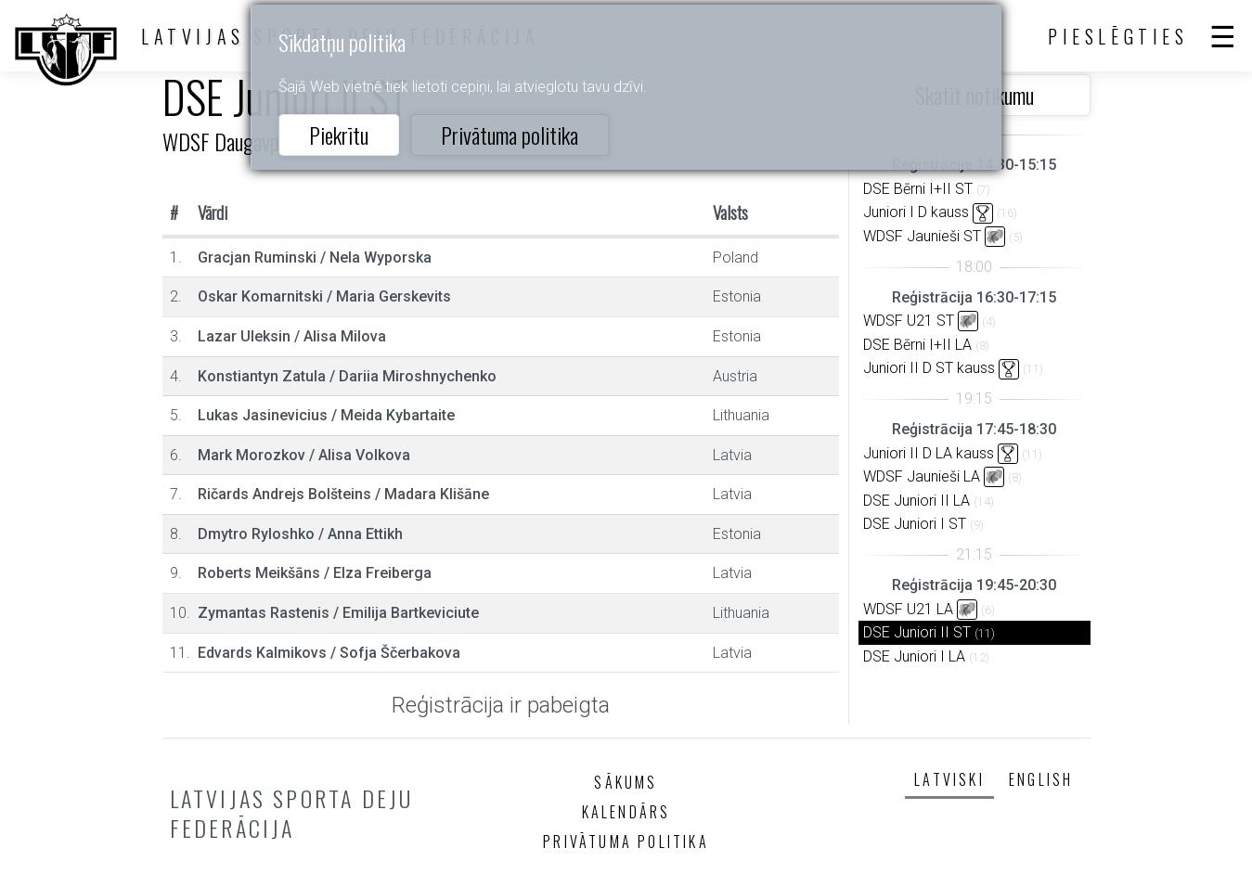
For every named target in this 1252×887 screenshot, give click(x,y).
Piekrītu (338, 134)
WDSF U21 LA (908, 609)
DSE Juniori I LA (914, 656)
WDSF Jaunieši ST (922, 236)
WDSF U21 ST (908, 320)
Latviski (949, 779)
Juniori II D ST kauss (929, 368)
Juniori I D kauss (916, 212)
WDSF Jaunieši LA (921, 476)
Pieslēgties (1118, 36)
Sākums (625, 782)
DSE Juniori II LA (916, 500)
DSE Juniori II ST (917, 632)
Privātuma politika (509, 134)
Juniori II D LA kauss (928, 453)
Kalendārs (626, 812)
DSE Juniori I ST (914, 524)
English (1041, 779)
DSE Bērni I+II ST (918, 189)
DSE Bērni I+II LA (917, 345)
